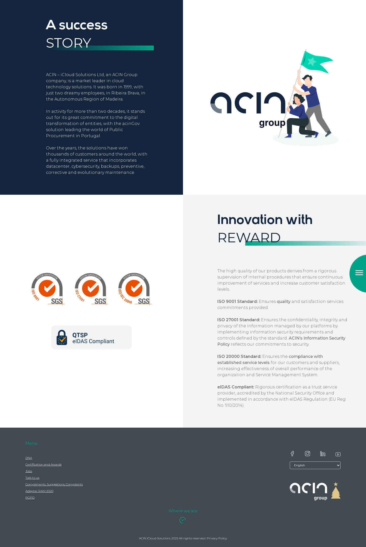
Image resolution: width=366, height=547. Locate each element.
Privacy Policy (217, 538)
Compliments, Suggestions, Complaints (54, 484)
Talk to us (32, 478)
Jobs (28, 471)
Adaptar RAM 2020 (39, 491)
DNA (28, 458)
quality (284, 301)
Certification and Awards (43, 464)
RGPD (30, 497)
